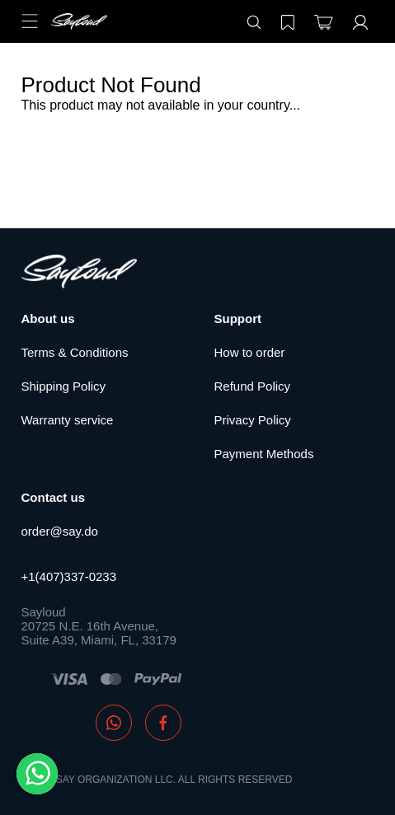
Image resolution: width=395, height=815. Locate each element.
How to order (249, 352)
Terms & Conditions (75, 352)
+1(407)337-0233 (69, 576)
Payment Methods (264, 454)
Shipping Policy (63, 386)
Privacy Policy (252, 420)
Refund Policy (252, 386)
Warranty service (67, 420)
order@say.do (59, 531)
